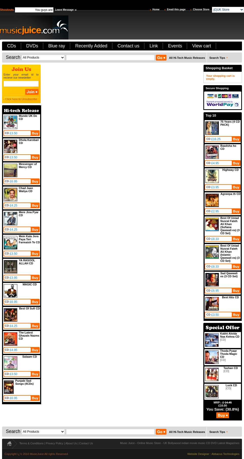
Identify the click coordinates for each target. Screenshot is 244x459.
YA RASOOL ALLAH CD (27, 262)
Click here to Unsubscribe (21, 99)
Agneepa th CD (231, 193)
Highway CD (230, 169)
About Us (71, 443)
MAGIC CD (30, 284)
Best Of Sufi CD (29, 308)
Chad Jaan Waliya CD (26, 190)
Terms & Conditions (31, 443)
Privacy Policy (54, 443)
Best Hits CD (230, 297)
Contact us (128, 45)
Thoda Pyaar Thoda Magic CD (228, 353)
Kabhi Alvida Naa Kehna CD (229, 335)
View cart (201, 45)
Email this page (176, 9)
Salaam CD (29, 356)
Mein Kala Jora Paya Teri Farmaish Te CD (29, 239)
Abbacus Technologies (225, 453)
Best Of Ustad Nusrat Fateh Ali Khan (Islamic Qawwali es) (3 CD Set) (230, 253)
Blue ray (56, 45)
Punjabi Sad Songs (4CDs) (24, 382)
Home (156, 9)
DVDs (32, 45)
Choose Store (201, 9)
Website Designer (198, 453)
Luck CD (231, 385)
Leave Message (64, 9)
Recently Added (91, 45)
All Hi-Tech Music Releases (187, 57)
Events (175, 45)
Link (153, 45)
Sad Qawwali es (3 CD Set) (229, 275)
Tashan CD (230, 368)
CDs (11, 45)
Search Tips (217, 57)
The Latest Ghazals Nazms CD (29, 335)
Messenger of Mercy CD (28, 165)
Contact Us (86, 443)
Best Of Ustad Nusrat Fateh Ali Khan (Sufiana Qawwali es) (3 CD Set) (230, 225)
